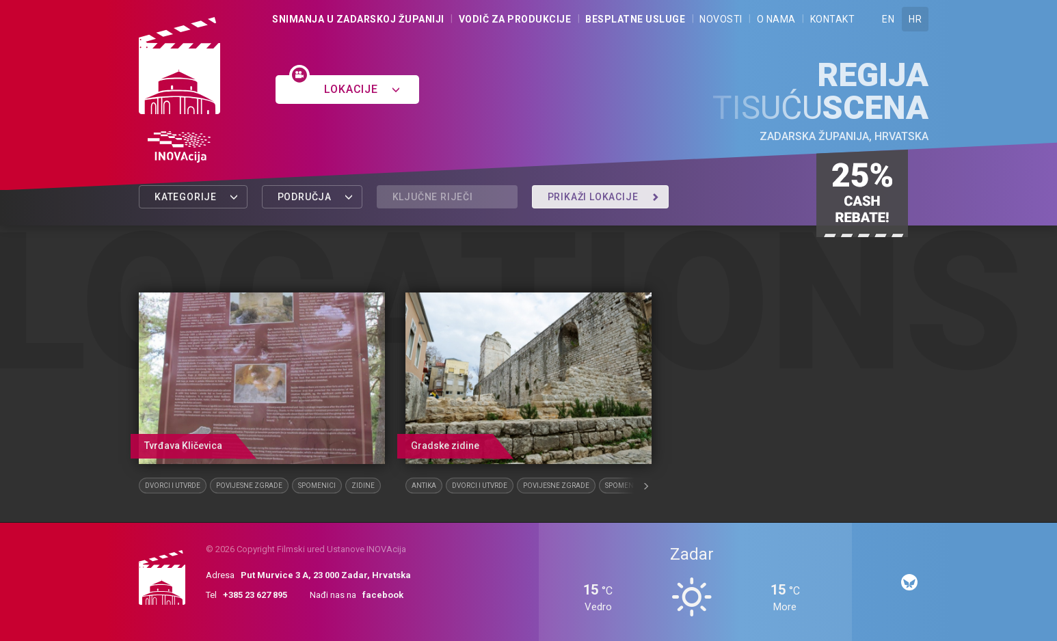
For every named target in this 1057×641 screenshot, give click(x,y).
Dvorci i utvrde (172, 485)
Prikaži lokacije (604, 196)
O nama (776, 19)
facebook (382, 595)
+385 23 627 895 (255, 595)
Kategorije (197, 196)
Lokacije (362, 89)
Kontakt (832, 19)
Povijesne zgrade (249, 485)
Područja (315, 196)
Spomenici (317, 485)
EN (888, 19)
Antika (424, 485)
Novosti (720, 19)
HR (915, 19)
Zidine (363, 485)
